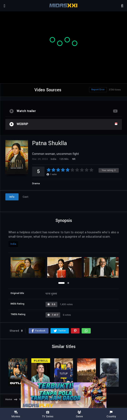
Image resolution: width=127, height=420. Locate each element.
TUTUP (64, 373)
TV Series (48, 414)
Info (11, 197)
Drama (36, 183)
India (13, 244)
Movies (16, 414)
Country (111, 414)
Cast (25, 197)
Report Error (98, 89)
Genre (79, 414)
